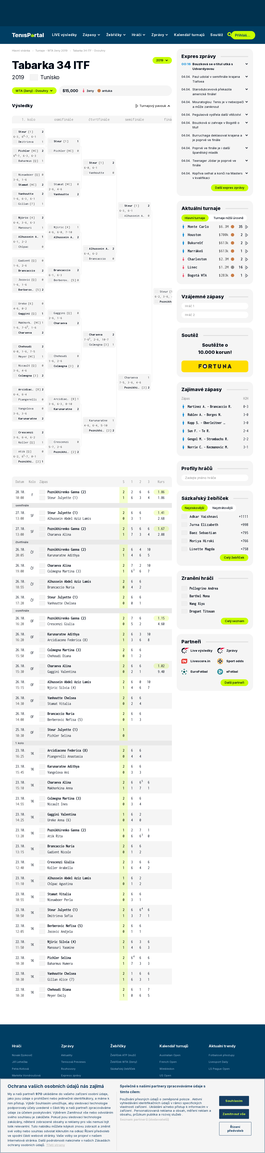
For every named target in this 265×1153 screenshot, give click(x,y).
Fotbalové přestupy (221, 1055)
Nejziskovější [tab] (194, 508)
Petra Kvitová (20, 1068)
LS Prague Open (219, 1068)
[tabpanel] (214, 251)
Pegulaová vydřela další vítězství (216, 114)
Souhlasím (234, 1101)
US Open (165, 1075)
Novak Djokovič (22, 1055)
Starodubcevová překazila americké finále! (212, 91)
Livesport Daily (218, 1062)
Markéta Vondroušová (26, 1075)
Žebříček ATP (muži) (123, 1055)
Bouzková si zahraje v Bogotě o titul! (215, 125)
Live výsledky (196, 651)
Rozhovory (68, 1068)
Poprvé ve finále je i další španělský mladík (211, 150)
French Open (168, 1062)
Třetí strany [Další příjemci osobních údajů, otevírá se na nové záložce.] (55, 1145)
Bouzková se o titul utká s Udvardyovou (212, 66)
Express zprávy (71, 1075)
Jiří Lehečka (19, 1062)
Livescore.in (195, 661)
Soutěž (216, 35)
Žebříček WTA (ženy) (123, 1062)
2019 (162, 60)
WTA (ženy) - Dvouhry (34, 91)
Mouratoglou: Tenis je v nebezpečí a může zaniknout (218, 104)
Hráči (139, 35)
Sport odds (230, 661)
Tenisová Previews (73, 1062)
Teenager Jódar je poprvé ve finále (214, 163)
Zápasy (92, 35)
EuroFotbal (194, 672)
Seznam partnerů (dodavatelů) (144, 1119)
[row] (92, 495)
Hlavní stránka (21, 50)
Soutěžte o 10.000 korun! (215, 348)
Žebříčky (116, 35)
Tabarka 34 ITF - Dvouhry (89, 50)
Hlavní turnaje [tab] (195, 218)
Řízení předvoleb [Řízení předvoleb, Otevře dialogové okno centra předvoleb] (235, 1128)
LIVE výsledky (64, 35)
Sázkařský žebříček (122, 1068)
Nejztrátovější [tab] (222, 508)
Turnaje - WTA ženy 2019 (51, 50)
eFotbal (227, 672)
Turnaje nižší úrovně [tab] (228, 218)
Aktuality (66, 1055)
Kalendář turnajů (189, 35)
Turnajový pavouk (152, 106)
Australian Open (169, 1055)
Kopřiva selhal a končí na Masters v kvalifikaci (217, 175)
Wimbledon (166, 1068)
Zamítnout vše (234, 1114)
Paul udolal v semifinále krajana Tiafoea (216, 79)
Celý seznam (234, 621)
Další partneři (234, 682)
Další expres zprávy (229, 187)
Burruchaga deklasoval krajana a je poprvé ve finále (217, 137)
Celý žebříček (234, 557)
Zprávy (159, 35)
